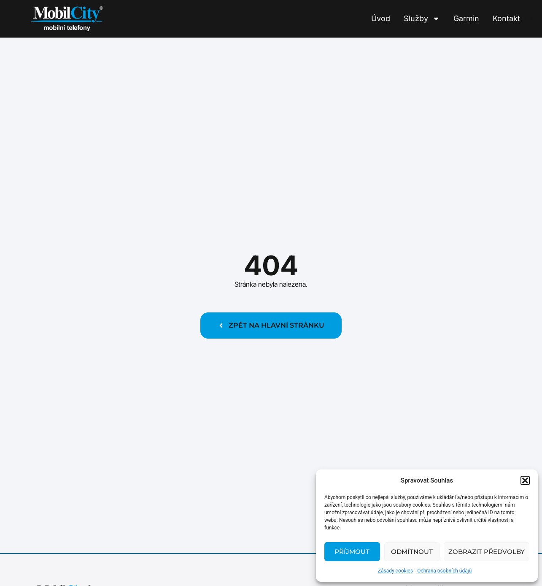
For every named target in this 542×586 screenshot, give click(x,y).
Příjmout (351, 552)
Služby (422, 19)
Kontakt (506, 18)
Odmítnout (412, 552)
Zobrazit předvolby (486, 552)
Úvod (380, 18)
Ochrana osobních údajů (444, 571)
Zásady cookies (395, 571)
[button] (525, 480)
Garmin (466, 18)
